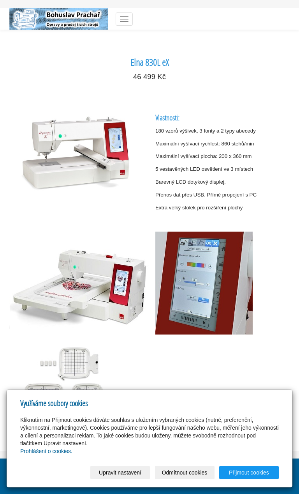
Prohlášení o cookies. (46, 451)
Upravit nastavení (120, 472)
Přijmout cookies (249, 472)
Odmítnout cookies (185, 472)
